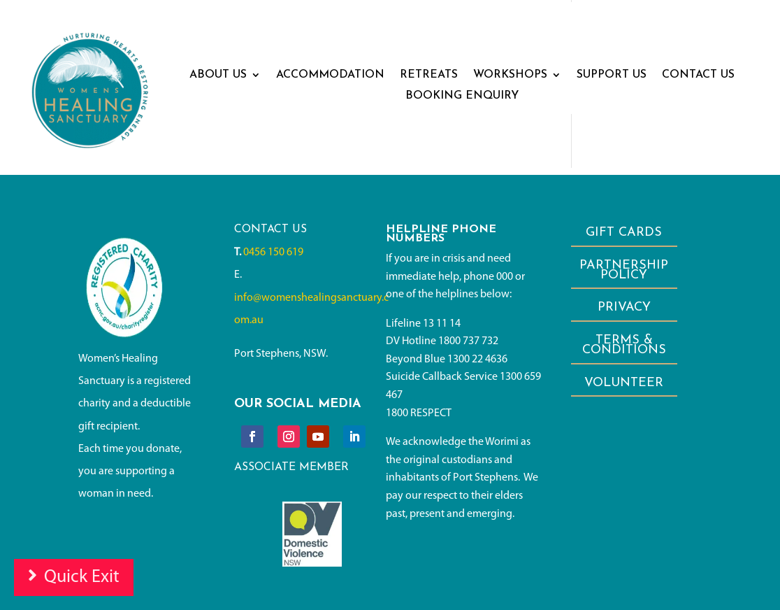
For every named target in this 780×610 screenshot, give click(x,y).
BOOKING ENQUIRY (462, 96)
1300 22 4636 (477, 359)
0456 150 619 (273, 252)
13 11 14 (442, 323)
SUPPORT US (612, 75)
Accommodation (330, 75)
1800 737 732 (468, 341)
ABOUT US (218, 75)
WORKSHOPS (510, 75)
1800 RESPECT (419, 413)
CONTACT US (698, 75)
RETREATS (429, 75)
